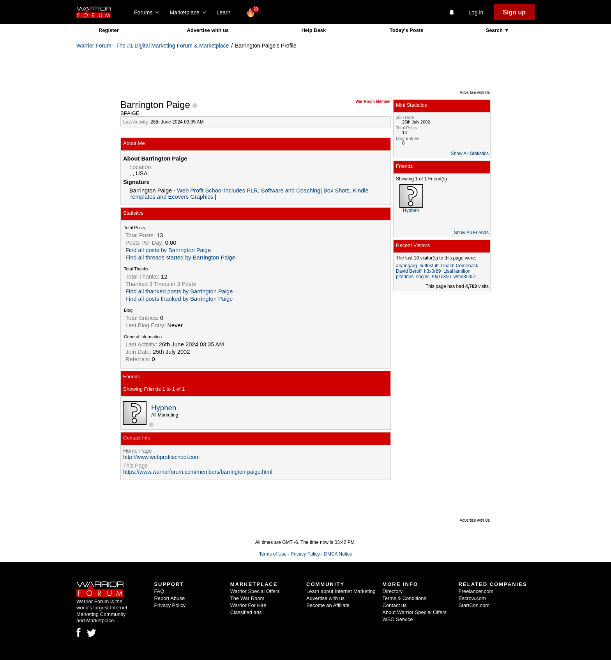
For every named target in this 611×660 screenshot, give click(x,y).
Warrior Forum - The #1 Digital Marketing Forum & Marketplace (152, 45)
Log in (475, 12)
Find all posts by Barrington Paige (168, 250)
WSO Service (397, 619)
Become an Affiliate (328, 605)
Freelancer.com (476, 591)
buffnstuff (428, 265)
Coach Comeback (459, 265)
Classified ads (246, 612)
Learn (226, 12)
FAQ (159, 591)
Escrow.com (472, 598)
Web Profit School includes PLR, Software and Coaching (248, 190)
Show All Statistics (470, 153)
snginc (423, 276)
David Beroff (409, 271)
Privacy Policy (305, 554)
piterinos (404, 276)
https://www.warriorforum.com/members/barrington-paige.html (197, 472)
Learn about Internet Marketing (341, 591)
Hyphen (163, 408)
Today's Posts (407, 30)
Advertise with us (208, 30)
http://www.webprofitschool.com (161, 457)
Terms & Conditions (404, 598)
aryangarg (406, 265)
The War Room (247, 598)
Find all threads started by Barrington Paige (180, 257)
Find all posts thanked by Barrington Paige (179, 299)
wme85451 (465, 276)
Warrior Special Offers (255, 591)
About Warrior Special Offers (414, 612)
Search (495, 30)
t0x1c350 (441, 276)
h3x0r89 (432, 271)
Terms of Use (273, 554)
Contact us (394, 605)
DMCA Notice (338, 554)
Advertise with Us (475, 92)
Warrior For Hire (248, 605)
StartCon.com (474, 605)
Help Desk (313, 30)
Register (109, 30)
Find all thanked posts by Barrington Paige (179, 291)
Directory (392, 591)
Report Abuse (169, 598)
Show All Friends (471, 232)
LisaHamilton (456, 271)
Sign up (514, 12)
